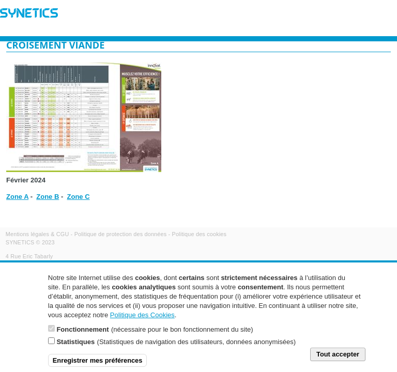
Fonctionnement (82, 335)
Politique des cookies (199, 234)
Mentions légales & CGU (37, 234)
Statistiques (75, 347)
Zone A (17, 196)
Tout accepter (337, 360)
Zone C (78, 196)
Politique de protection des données (120, 234)
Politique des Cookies (142, 320)
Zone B (47, 196)
